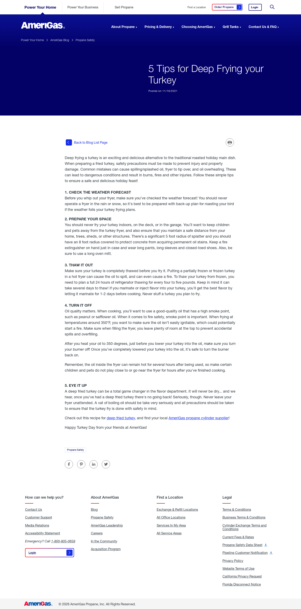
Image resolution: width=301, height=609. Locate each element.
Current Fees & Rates (238, 536)
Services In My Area (171, 525)
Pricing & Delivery (158, 27)
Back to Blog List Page (87, 142)
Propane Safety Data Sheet (244, 544)
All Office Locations (171, 517)
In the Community (104, 540)
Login (256, 8)
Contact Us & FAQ (263, 27)
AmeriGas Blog (59, 40)
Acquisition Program (106, 548)
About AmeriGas (105, 497)
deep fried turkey (121, 417)
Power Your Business (82, 7)
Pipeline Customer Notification (247, 552)
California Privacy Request (242, 576)
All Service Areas (169, 532)
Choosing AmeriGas (197, 27)
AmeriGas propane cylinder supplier (199, 417)
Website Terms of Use (238, 568)
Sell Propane (124, 7)
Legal (227, 497)
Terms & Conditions (236, 509)
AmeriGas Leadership (107, 525)
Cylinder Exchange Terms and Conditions (244, 526)
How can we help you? (44, 497)
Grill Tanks (231, 27)
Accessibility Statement (42, 532)
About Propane (123, 27)
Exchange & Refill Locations (177, 509)
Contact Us (33, 509)
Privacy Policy (232, 560)
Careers (97, 532)
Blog (94, 509)
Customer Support (38, 517)
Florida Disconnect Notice (241, 584)
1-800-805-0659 (63, 540)
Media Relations (37, 525)
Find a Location (197, 7)
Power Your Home (40, 7)
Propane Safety (85, 40)
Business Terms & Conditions (243, 517)
